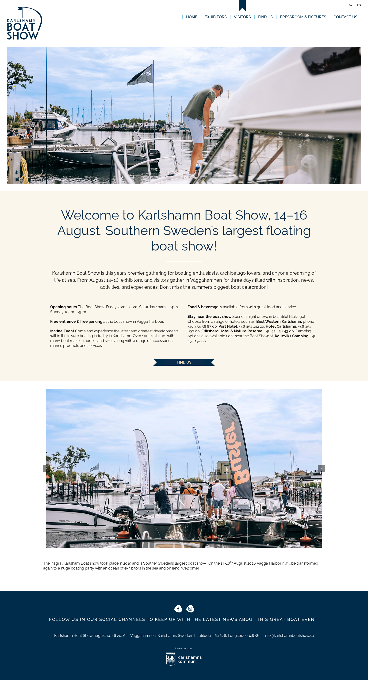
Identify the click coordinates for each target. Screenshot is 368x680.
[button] (46, 468)
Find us (184, 362)
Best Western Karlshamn (278, 321)
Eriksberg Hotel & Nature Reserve (231, 331)
